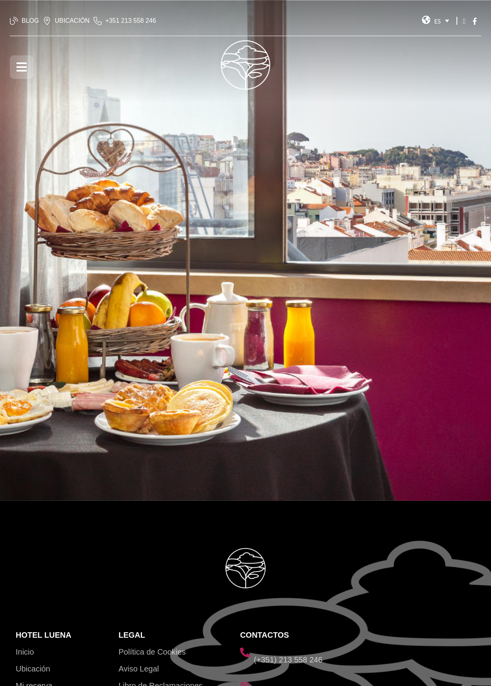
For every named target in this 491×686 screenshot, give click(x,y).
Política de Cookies (151, 652)
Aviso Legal (138, 668)
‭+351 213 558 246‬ (130, 20)
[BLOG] (14, 20)
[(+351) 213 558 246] (245, 652)
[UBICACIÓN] (47, 20)
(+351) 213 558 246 (288, 659)
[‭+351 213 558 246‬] (97, 20)
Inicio (25, 652)
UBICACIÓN (72, 20)
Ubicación (33, 668)
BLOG (30, 20)
